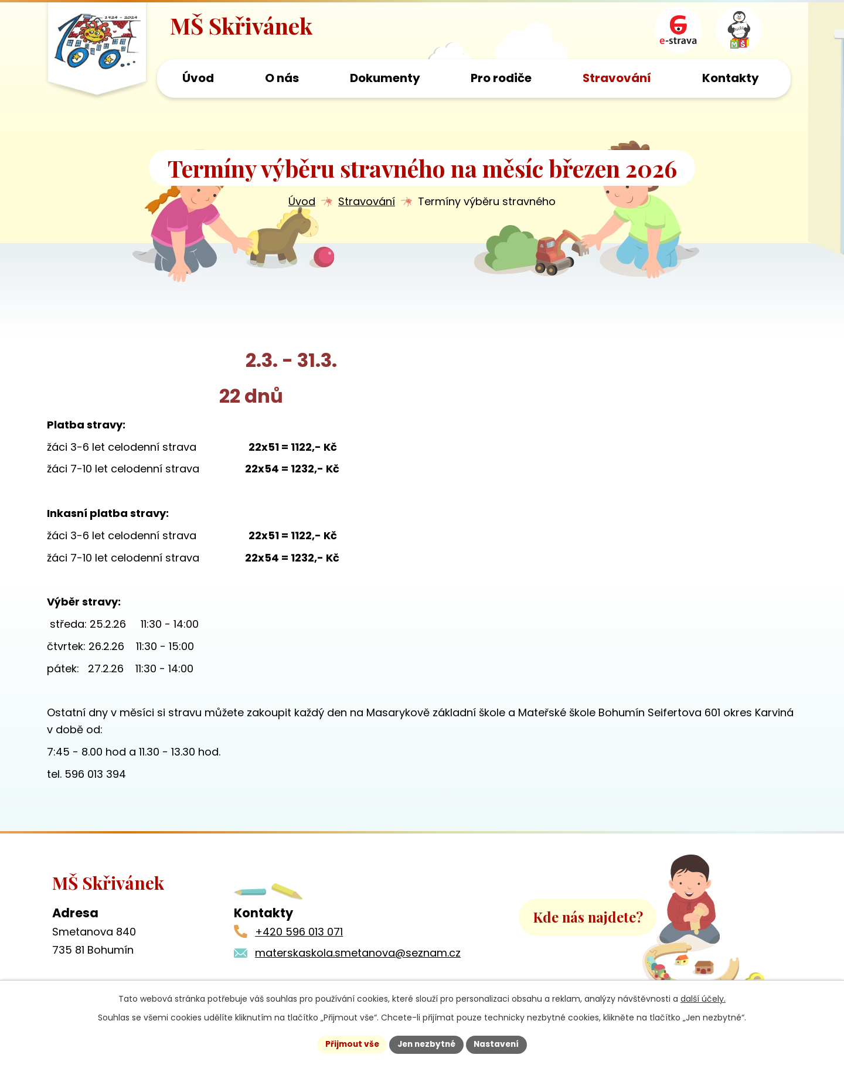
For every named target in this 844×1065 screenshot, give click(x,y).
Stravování (366, 203)
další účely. (703, 998)
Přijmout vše (349, 1044)
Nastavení (499, 1044)
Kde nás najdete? (588, 925)
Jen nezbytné (426, 1044)
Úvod (301, 203)
